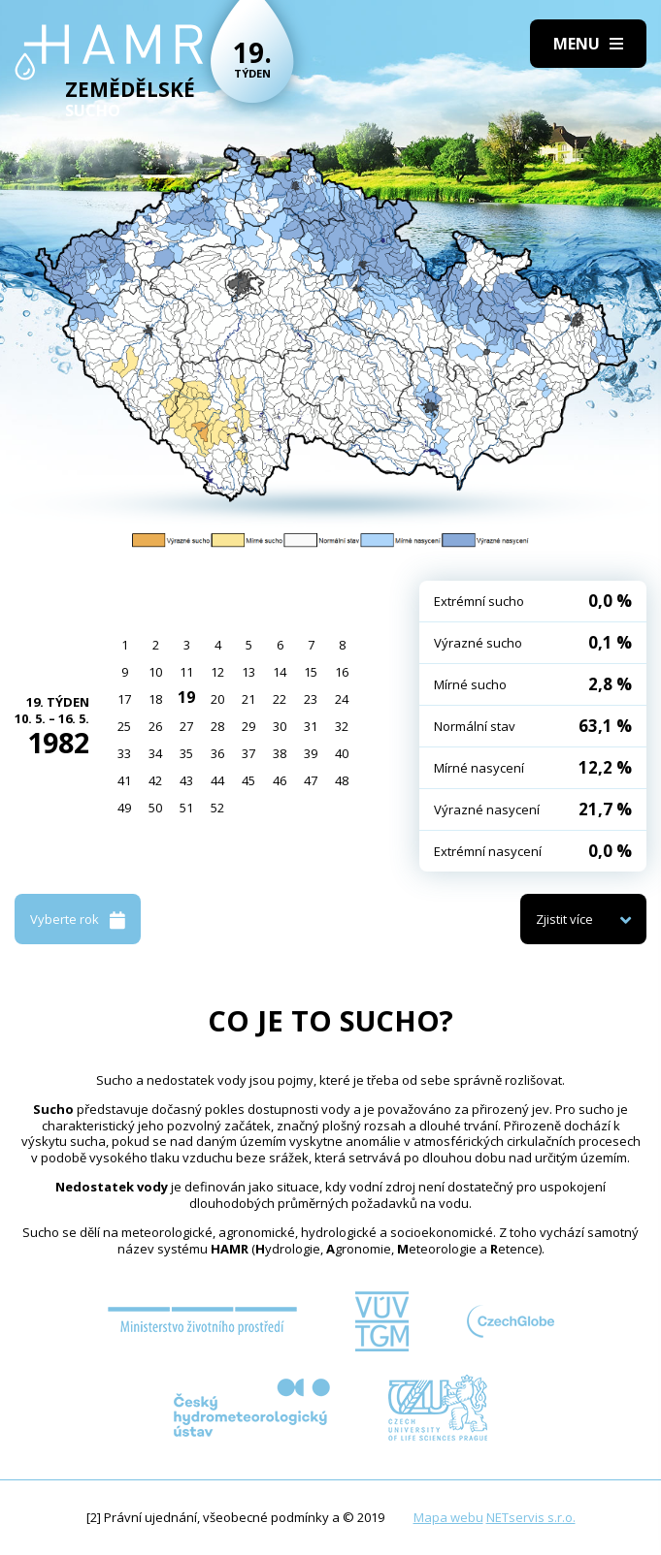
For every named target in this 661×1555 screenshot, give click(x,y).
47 (310, 780)
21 (248, 699)
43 (186, 780)
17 (124, 699)
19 (186, 697)
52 (217, 807)
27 (186, 726)
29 (248, 726)
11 (186, 672)
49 (124, 807)
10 (155, 672)
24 (341, 699)
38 (279, 753)
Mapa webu (448, 1517)
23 (310, 699)
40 (341, 753)
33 (124, 753)
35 (186, 753)
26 (155, 726)
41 (124, 780)
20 (217, 699)
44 (217, 780)
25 (124, 726)
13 (248, 672)
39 (310, 753)
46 (279, 780)
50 (155, 807)
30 (279, 726)
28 (217, 726)
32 (341, 726)
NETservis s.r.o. (531, 1517)
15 (310, 672)
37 (248, 753)
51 (186, 807)
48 (341, 780)
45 (248, 780)
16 (341, 672)
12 (217, 672)
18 (155, 699)
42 (155, 780)
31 (310, 726)
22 (279, 699)
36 (217, 753)
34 (155, 753)
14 (279, 672)
